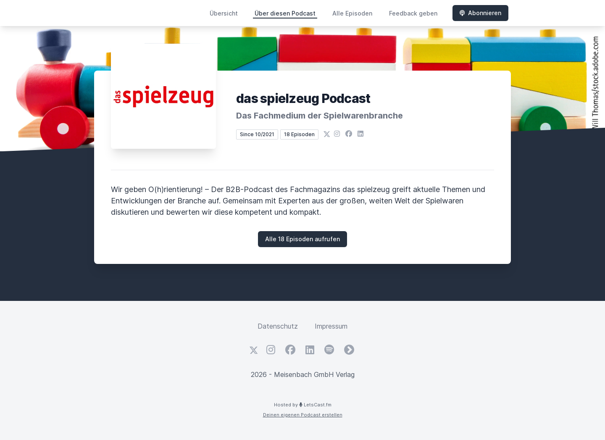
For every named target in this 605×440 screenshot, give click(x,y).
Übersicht (224, 13)
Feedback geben (413, 13)
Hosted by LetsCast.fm (302, 405)
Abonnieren (480, 12)
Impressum (331, 326)
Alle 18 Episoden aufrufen (302, 238)
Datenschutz (278, 326)
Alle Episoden (352, 13)
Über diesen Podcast (285, 13)
